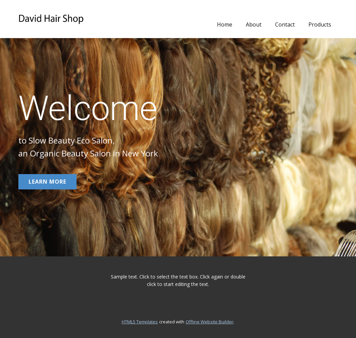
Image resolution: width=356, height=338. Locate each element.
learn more (47, 181)
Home (224, 24)
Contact (285, 24)
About (253, 24)
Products (319, 24)
